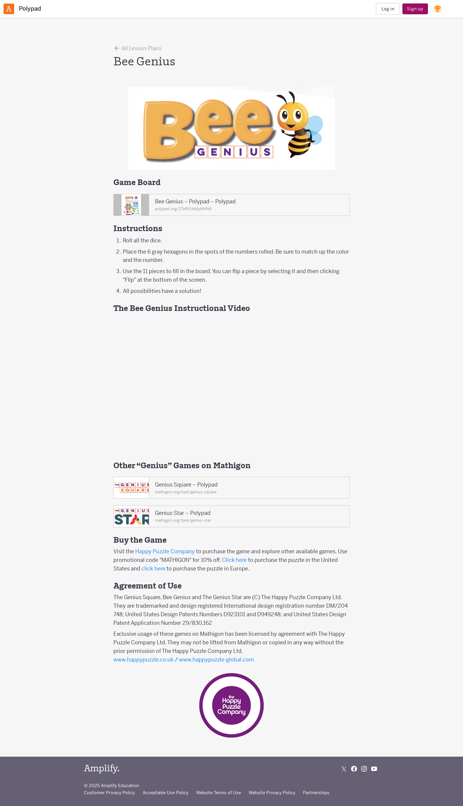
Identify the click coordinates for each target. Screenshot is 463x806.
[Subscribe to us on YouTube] (374, 769)
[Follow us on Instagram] (364, 769)
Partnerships (316, 792)
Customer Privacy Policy (109, 792)
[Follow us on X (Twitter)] (344, 769)
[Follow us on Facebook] (354, 769)
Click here (234, 560)
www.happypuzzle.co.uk (143, 659)
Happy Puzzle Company (165, 551)
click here (153, 568)
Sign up (415, 9)
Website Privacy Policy (272, 792)
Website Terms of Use (218, 792)
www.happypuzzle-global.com (216, 659)
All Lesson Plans (137, 48)
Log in (388, 9)
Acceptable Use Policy (165, 792)
